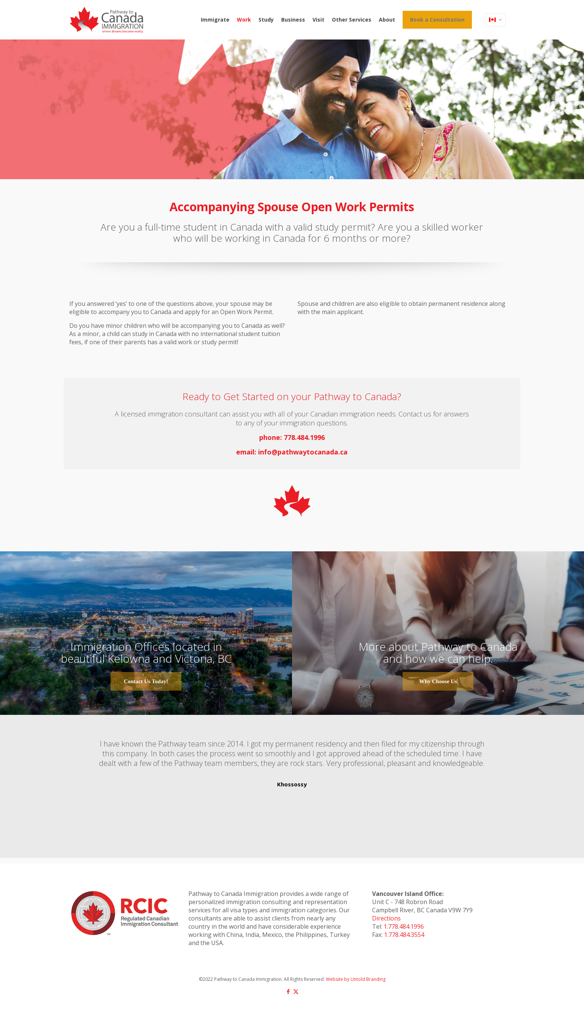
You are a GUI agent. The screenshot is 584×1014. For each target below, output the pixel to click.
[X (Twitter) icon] (296, 991)
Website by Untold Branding (355, 979)
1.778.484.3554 (404, 935)
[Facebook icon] (288, 991)
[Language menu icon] (495, 19)
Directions (386, 918)
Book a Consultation (437, 19)
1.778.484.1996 (404, 926)
